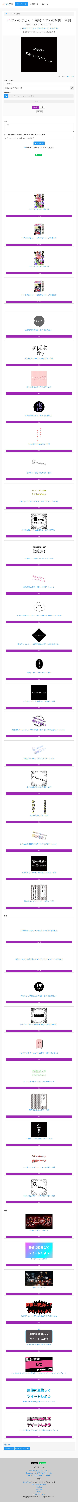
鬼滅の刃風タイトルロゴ (39, 1222)
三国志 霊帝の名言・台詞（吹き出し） (39, 322)
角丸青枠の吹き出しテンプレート (39, 1337)
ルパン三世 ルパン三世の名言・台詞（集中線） (39, 522)
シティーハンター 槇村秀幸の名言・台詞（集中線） (39, 1016)
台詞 (24, 1448)
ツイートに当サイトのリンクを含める (39, 147)
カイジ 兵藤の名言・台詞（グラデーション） (39, 1074)
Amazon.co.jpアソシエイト (39, 1470)
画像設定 (7, 92)
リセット (39, 111)
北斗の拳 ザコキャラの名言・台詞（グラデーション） (39, 493)
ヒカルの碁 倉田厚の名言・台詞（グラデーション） (39, 836)
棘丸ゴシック (70, 76)
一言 (5, 121)
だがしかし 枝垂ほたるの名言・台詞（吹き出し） (39, 988)
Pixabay (39, 1487)
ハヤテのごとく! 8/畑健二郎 (39, 209)
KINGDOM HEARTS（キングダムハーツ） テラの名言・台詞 (39, 608)
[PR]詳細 (39, 216)
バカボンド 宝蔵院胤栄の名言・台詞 (39, 1131)
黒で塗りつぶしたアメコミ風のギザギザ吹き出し (39, 1308)
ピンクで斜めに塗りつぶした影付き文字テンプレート (39, 1422)
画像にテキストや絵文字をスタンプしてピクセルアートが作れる (39, 954)
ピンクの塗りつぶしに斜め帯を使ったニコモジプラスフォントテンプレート (39, 1365)
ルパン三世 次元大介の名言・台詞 (39, 779)
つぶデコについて (39, 1494)
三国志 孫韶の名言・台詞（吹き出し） (39, 408)
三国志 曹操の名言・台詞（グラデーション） (39, 750)
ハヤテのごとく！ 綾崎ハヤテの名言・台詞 (39, 693)
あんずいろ (27, 1482)
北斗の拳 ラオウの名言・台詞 (39, 436)
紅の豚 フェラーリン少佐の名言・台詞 (39, 351)
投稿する (39, 143)
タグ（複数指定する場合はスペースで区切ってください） (25, 134)
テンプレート (21, 4)
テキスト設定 (9, 80)
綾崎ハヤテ (18, 1448)
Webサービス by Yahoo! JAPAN (39, 1475)
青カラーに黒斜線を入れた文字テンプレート (39, 1394)
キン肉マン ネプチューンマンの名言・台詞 (39, 1159)
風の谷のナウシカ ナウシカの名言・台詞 (39, 893)
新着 (5, 1211)
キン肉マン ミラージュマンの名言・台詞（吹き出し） (39, 1045)
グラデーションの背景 (39, 1251)
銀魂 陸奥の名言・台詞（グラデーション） (39, 579)
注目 (5, 916)
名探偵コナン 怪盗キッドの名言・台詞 (39, 551)
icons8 (39, 1492)
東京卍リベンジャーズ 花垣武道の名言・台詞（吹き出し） (39, 636)
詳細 (39, 336)
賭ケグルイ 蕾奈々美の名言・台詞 (39, 465)
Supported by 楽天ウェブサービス (39, 1473)
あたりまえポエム (39, 1279)
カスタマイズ (39, 101)
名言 (28, 1448)
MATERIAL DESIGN (39, 1484)
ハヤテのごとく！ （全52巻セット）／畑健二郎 (40, 28)
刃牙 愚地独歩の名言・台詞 (39, 1102)
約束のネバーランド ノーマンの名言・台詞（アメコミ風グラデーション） (39, 722)
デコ (7, 4)
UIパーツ (45, 4)
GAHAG (39, 1489)
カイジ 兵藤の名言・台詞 (39, 808)
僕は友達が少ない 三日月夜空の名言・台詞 (39, 1188)
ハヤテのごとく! (9, 1448)
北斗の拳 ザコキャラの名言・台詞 (39, 379)
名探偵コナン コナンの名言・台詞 (39, 665)
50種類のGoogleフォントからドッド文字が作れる (39, 925)
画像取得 (35, 107)
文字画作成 (34, 4)
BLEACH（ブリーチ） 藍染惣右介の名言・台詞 (39, 865)
